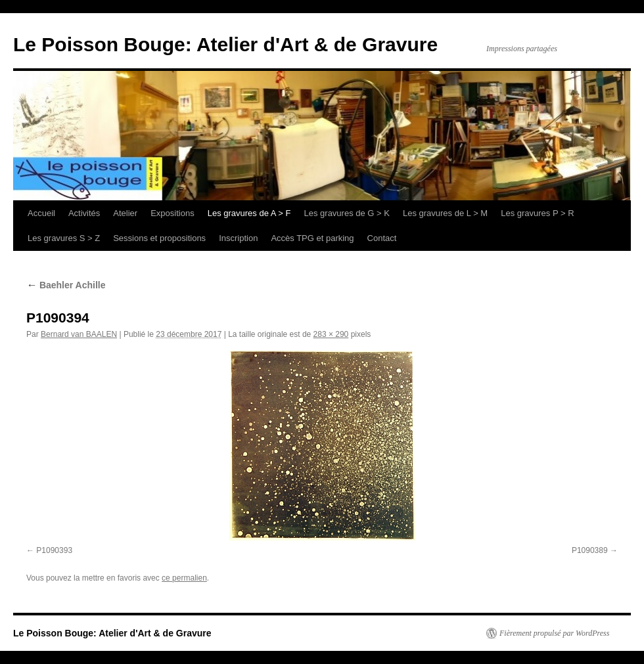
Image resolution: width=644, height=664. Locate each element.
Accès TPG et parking (312, 238)
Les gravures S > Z (64, 238)
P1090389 (590, 550)
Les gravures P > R (537, 213)
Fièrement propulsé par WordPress (554, 633)
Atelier (125, 213)
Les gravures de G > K (347, 213)
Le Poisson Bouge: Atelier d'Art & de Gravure (225, 44)
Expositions (172, 213)
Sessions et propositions (159, 238)
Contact (382, 238)
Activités (84, 213)
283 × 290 (331, 334)
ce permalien (184, 578)
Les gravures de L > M (445, 213)
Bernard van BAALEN (79, 334)
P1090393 (54, 550)
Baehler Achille (66, 285)
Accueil (41, 213)
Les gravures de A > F (249, 213)
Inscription (238, 238)
